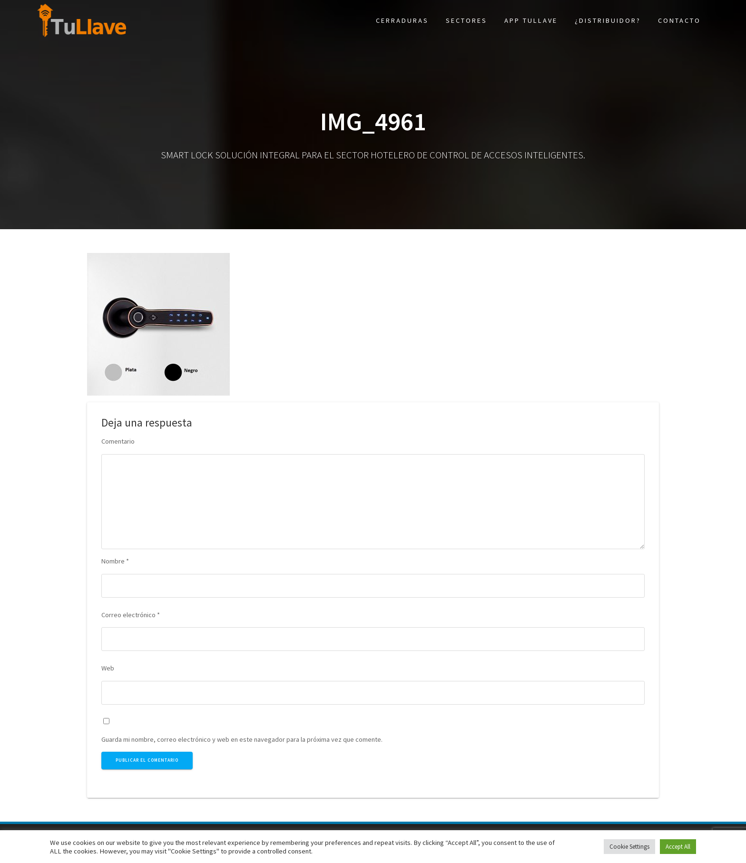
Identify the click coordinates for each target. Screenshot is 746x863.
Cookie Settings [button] (629, 847)
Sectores (466, 20)
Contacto (679, 20)
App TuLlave (531, 20)
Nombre (115, 561)
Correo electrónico (130, 615)
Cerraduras (402, 20)
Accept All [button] (678, 847)
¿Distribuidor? (608, 20)
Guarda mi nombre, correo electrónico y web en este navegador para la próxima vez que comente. (242, 739)
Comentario (118, 441)
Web (107, 668)
